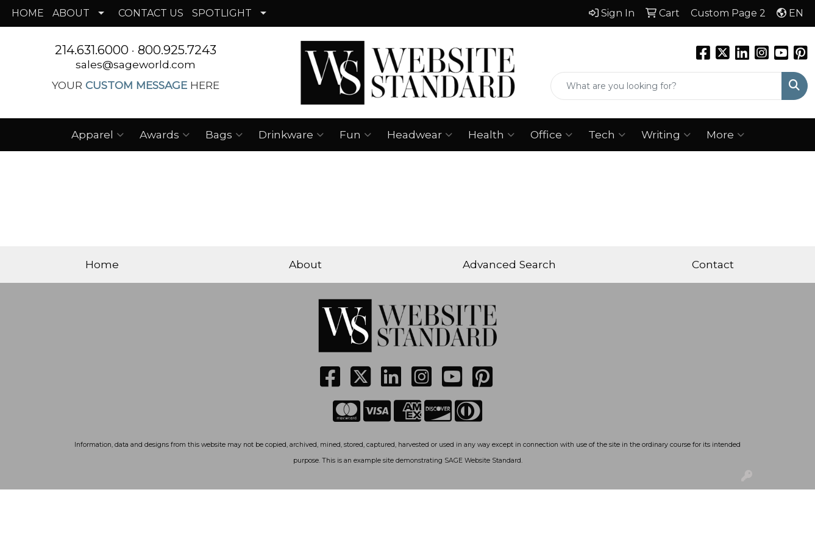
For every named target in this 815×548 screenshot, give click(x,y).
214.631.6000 (92, 50)
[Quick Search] (666, 86)
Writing (666, 134)
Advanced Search (509, 264)
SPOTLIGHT (222, 13)
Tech (606, 134)
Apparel (97, 134)
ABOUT (71, 13)
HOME (28, 13)
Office (551, 134)
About (305, 264)
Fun (355, 134)
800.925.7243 (177, 50)
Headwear (419, 134)
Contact (713, 264)
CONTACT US (150, 13)
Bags (224, 134)
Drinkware (291, 134)
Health (491, 134)
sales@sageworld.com (136, 64)
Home (102, 264)
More (725, 134)
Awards (165, 134)
